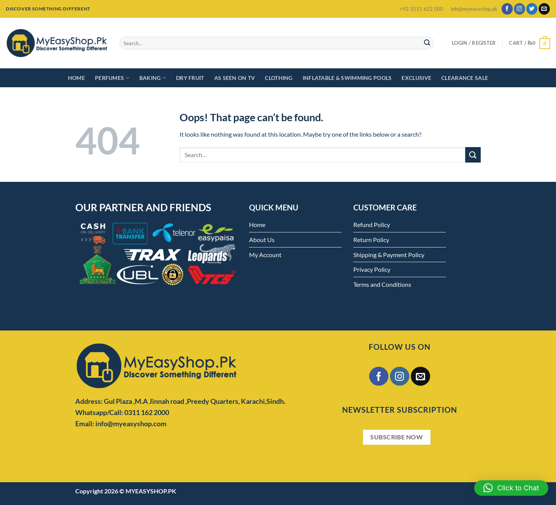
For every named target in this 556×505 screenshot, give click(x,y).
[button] (511, 488)
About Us (262, 239)
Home (76, 78)
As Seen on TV (234, 78)
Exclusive (416, 78)
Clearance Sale (464, 78)
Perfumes (112, 77)
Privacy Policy (371, 269)
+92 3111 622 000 (421, 9)
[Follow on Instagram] (519, 9)
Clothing (278, 78)
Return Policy (371, 239)
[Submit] (427, 43)
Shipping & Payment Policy (388, 254)
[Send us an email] (544, 9)
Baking (152, 77)
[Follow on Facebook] (507, 9)
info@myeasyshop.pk (474, 9)
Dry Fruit (190, 78)
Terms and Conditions (382, 284)
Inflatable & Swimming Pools (347, 78)
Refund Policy (371, 224)
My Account (265, 254)
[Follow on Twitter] (531, 9)
